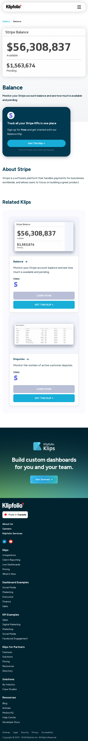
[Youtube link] (11, 542)
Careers (6, 529)
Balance (20, 261)
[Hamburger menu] (79, 7)
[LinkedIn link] (4, 542)
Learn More (44, 295)
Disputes (21, 359)
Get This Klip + (36, 143)
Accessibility (47, 732)
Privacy (35, 732)
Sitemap (6, 732)
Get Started (42, 479)
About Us (7, 524)
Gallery (6, 21)
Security (25, 732)
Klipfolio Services (12, 533)
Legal (15, 732)
